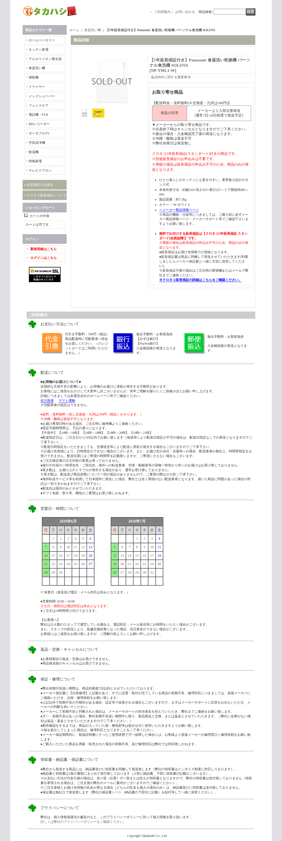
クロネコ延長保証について (46, 195)
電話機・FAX (38, 115)
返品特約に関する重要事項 (171, 77)
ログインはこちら (43, 258)
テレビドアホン (40, 170)
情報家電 (35, 161)
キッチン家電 (38, 50)
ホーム (74, 30)
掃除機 (34, 77)
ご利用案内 (162, 12)
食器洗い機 (37, 68)
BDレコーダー (39, 124)
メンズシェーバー (42, 96)
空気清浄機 (37, 143)
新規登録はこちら (43, 249)
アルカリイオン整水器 (45, 59)
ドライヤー (37, 87)
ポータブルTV (39, 133)
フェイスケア (38, 105)
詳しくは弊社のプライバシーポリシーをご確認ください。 (83, 822)
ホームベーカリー (42, 40)
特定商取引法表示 (40, 185)
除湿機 (34, 152)
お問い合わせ (185, 12)
